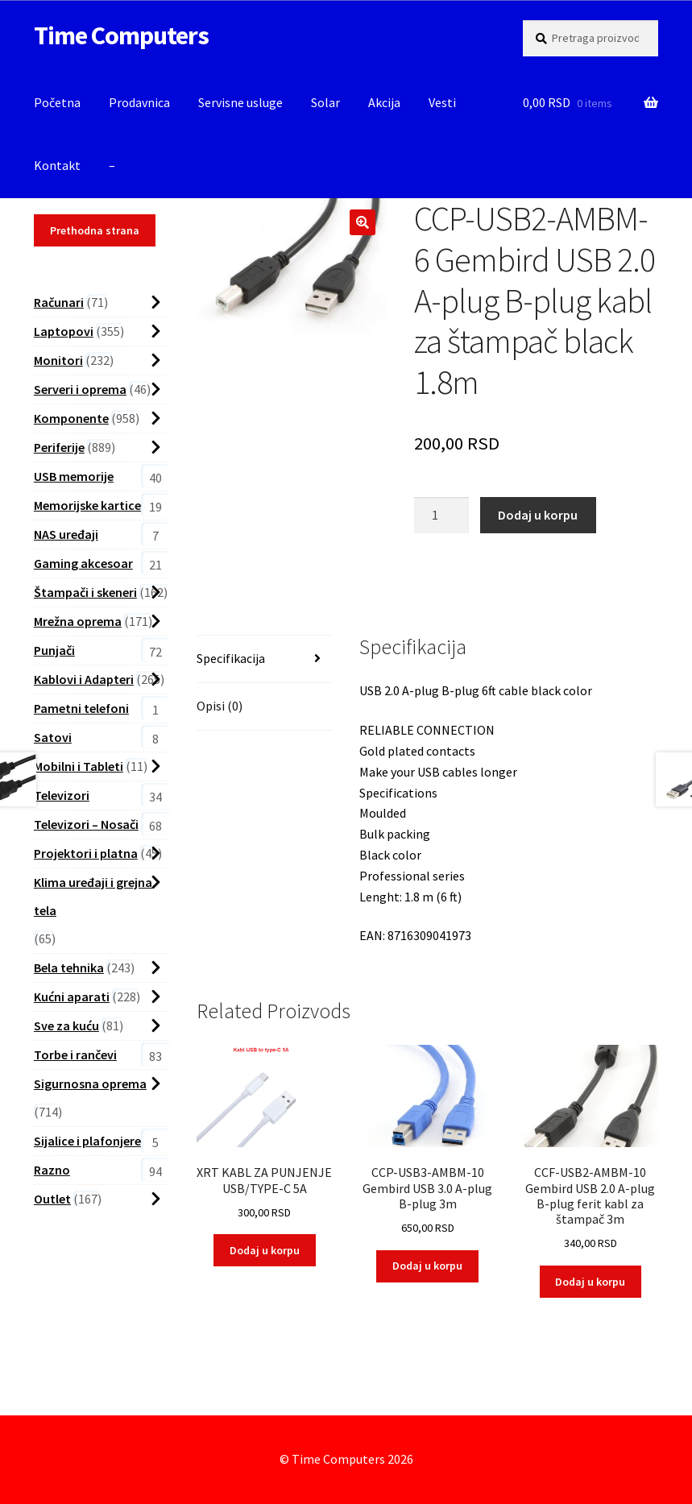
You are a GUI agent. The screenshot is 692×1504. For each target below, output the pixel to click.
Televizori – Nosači (86, 824)
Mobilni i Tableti (78, 766)
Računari (59, 302)
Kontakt (57, 165)
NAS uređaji (66, 534)
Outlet (52, 1199)
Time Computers (121, 35)
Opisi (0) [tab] (219, 706)
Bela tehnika (69, 967)
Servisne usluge (240, 102)
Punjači (54, 650)
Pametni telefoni (81, 708)
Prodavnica (139, 102)
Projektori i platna (86, 853)
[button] (362, 222)
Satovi (53, 737)
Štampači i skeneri (85, 592)
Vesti (442, 102)
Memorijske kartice (87, 505)
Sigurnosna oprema (90, 1083)
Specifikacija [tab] (231, 658)
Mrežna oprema (78, 621)
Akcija (384, 102)
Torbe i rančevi (75, 1054)
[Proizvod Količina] (441, 515)
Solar (325, 102)
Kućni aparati (72, 996)
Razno (52, 1170)
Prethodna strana (94, 230)
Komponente (71, 418)
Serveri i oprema (80, 389)
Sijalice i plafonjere (87, 1141)
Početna (57, 102)
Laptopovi (63, 331)
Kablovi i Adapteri (84, 679)
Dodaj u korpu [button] (265, 1250)
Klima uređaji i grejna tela (93, 896)
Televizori (61, 795)
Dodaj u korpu (538, 515)
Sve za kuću (66, 1025)
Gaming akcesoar (83, 563)
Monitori (58, 360)
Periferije (59, 447)
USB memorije (74, 476)
